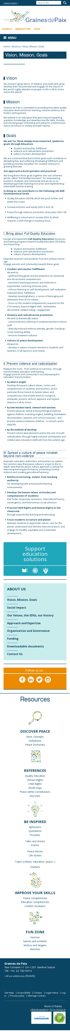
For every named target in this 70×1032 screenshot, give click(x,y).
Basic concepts (35, 736)
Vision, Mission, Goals (33, 46)
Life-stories (35, 855)
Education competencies (35, 902)
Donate (7, 28)
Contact (38, 992)
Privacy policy (17, 995)
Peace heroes (35, 851)
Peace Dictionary (35, 744)
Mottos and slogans (35, 945)
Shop (37, 28)
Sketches (35, 949)
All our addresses (15, 976)
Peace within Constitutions (35, 791)
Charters (35, 867)
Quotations (35, 831)
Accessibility (23, 992)
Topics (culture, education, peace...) (35, 861)
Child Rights (35, 783)
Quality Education (35, 776)
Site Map (9, 992)
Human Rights (35, 780)
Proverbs (35, 835)
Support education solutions (35, 554)
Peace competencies (35, 898)
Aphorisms (35, 827)
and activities (39, 941)
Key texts (35, 796)
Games (27, 941)
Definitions (35, 740)
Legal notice (51, 992)
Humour (35, 937)
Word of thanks (53, 1006)
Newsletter (22, 28)
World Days (35, 788)
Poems (35, 845)
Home (7, 46)
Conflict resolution (35, 906)
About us (16, 46)
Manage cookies (37, 995)
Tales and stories (35, 841)
